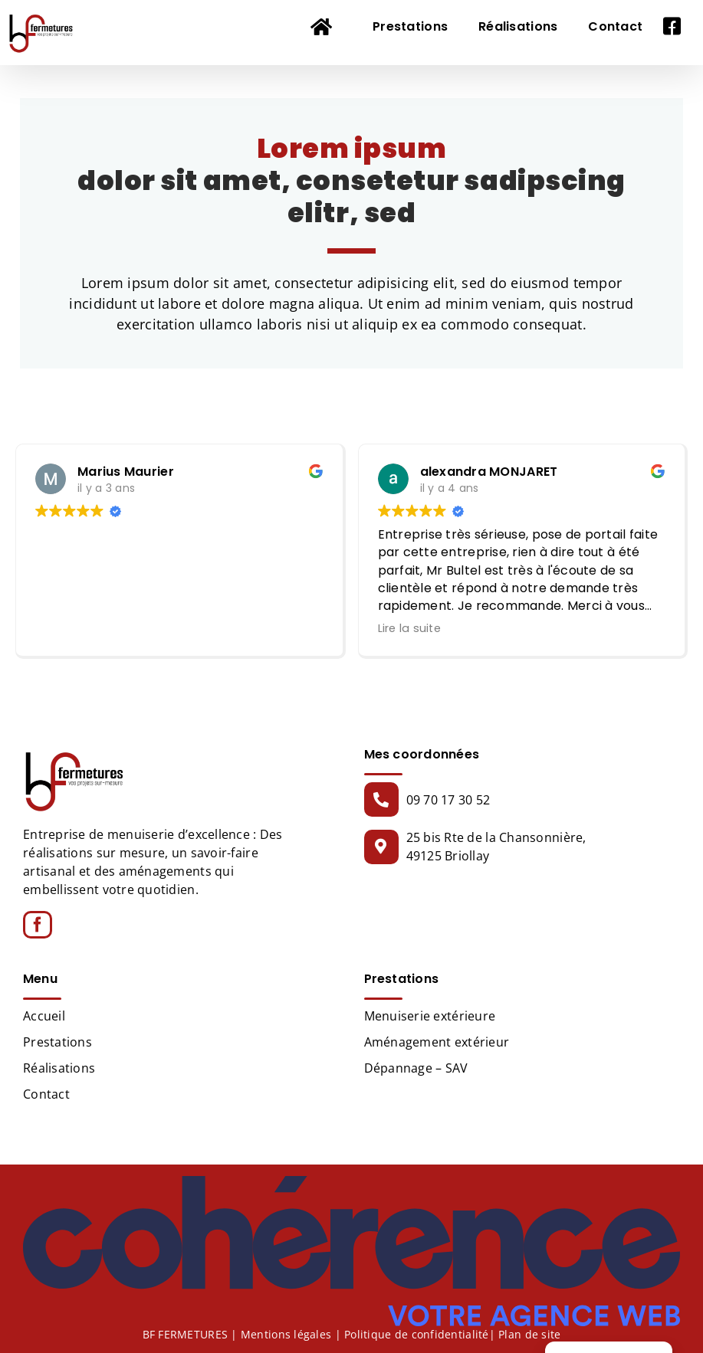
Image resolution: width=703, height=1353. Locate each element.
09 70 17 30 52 (448, 799)
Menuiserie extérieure (430, 1015)
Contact (46, 1094)
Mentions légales (286, 1333)
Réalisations (59, 1068)
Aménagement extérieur (437, 1042)
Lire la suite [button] (410, 628)
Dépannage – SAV (416, 1068)
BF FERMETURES (185, 1333)
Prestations (57, 1042)
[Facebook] (37, 925)
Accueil (44, 1015)
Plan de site (529, 1333)
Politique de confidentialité (416, 1333)
